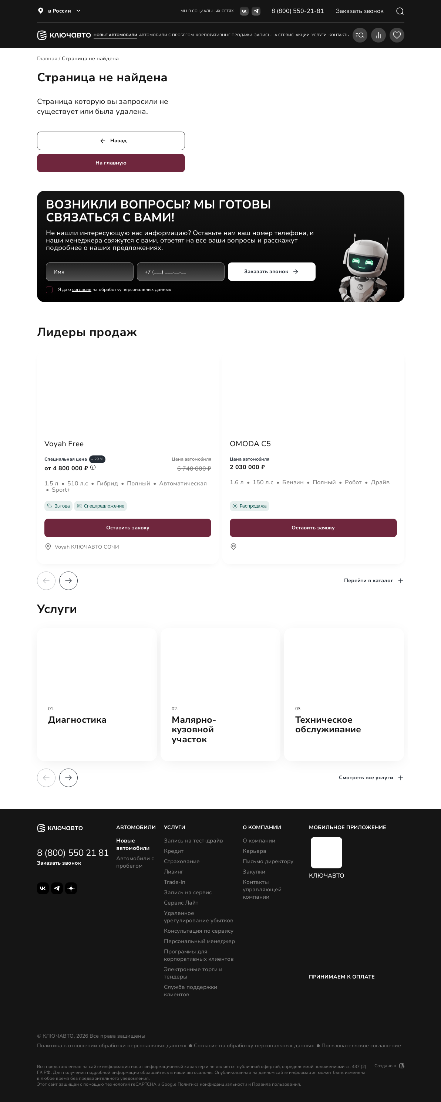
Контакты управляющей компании (262, 889)
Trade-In (174, 882)
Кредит (174, 851)
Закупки (254, 871)
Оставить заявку (127, 527)
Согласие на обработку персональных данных (254, 1045)
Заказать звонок (271, 271)
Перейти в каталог (374, 580)
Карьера (254, 851)
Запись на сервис (188, 892)
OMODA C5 (250, 444)
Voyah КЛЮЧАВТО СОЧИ (81, 547)
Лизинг (174, 871)
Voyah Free (64, 444)
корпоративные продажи (224, 35)
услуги (319, 35)
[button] (68, 581)
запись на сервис (274, 35)
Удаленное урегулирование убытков (198, 916)
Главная (47, 58)
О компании (259, 840)
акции (303, 35)
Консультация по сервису (198, 931)
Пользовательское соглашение (361, 1045)
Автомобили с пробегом (166, 35)
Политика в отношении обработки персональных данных (111, 1045)
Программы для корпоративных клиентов (199, 955)
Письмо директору (268, 861)
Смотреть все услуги (371, 777)
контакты (339, 35)
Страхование (182, 861)
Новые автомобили (115, 35)
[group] (97, 694)
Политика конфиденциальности (212, 1084)
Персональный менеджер (199, 941)
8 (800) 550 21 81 (73, 853)
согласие (81, 290)
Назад (113, 141)
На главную (111, 162)
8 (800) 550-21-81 (298, 11)
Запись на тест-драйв (193, 840)
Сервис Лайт (181, 902)
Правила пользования (276, 1084)
